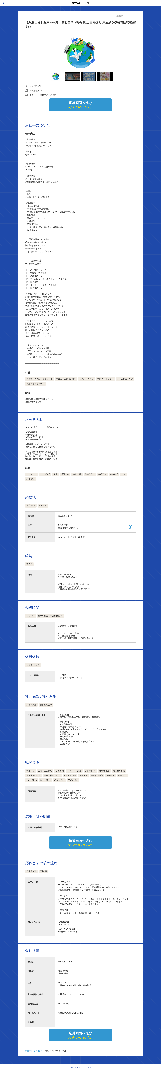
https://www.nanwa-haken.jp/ (71, 1013)
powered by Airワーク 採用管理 (80, 1067)
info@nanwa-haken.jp (67, 932)
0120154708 (63, 924)
